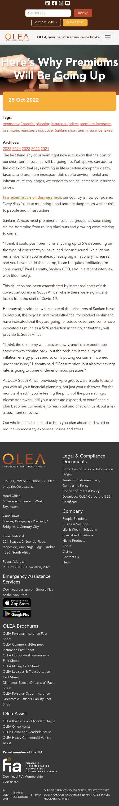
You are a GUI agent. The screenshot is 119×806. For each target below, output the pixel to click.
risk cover (46, 131)
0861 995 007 (43, 481)
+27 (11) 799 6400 (17, 481)
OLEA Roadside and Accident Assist (29, 721)
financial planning (35, 124)
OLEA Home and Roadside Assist (27, 732)
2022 (35, 149)
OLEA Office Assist (16, 726)
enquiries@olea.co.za (18, 486)
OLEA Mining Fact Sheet (21, 666)
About (66, 546)
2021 (45, 149)
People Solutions (74, 519)
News (66, 562)
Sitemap (36, 795)
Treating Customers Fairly (81, 480)
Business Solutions (76, 524)
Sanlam (61, 131)
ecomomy (11, 124)
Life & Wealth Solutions (79, 529)
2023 (26, 149)
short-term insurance (85, 131)
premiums (11, 131)
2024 (16, 149)
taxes (107, 131)
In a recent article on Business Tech (32, 198)
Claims (67, 551)
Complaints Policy (75, 485)
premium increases (95, 124)
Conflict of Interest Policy (81, 491)
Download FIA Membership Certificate (23, 779)
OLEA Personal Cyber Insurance (26, 693)
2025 (7, 149)
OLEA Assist (75, 22)
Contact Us (70, 557)
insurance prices (65, 124)
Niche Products (73, 540)
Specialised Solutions (77, 535)
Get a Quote (45, 22)
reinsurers (29, 131)
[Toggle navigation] (107, 37)
